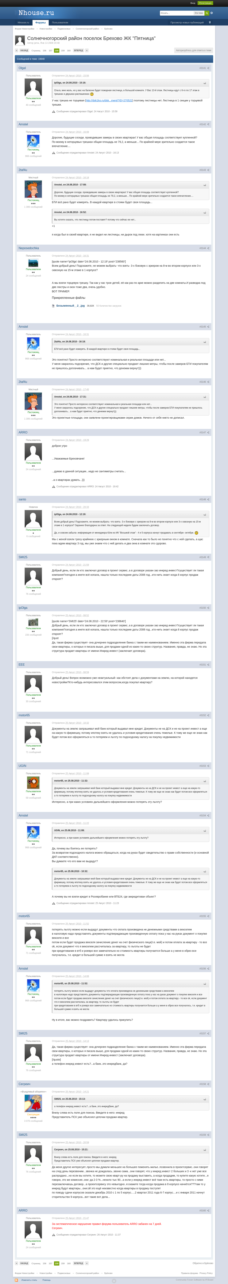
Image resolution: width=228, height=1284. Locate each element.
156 (44, 50)
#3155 (204, 916)
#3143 (204, 170)
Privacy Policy (206, 1273)
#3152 (204, 715)
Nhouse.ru (23, 22)
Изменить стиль (29, 1280)
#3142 (204, 124)
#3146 (204, 382)
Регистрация (205, 3)
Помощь (47, 1280)
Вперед (78, 50)
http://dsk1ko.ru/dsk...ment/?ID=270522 (109, 100)
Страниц (36, 50)
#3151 (204, 664)
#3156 (204, 968)
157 (50, 50)
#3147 (204, 432)
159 (62, 50)
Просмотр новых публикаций (187, 22)
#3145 (204, 326)
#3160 (204, 1210)
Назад (24, 50)
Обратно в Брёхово (203, 1263)
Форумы (40, 22)
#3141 (204, 68)
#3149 (204, 557)
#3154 (204, 815)
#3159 (204, 1135)
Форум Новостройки (24, 1273)
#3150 (204, 608)
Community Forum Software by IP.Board (194, 1280)
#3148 (204, 499)
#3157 (204, 1033)
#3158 (204, 1084)
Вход (193, 3)
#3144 (204, 248)
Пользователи (60, 22)
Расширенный (211, 12)
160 (69, 50)
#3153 (204, 766)
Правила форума (189, 1273)
